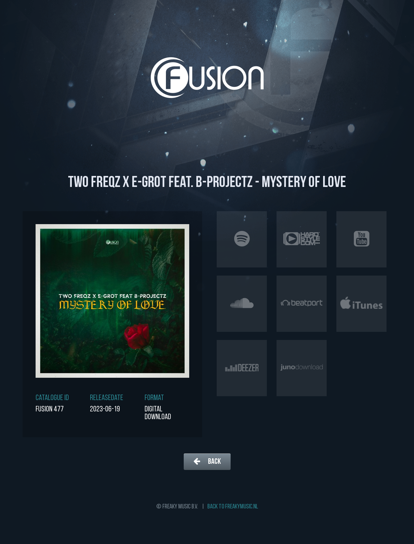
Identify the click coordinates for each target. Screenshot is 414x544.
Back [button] (207, 461)
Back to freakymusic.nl (232, 507)
